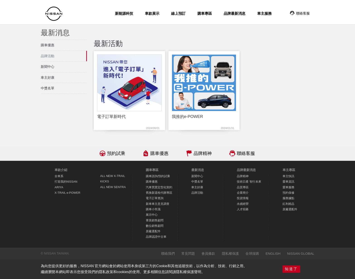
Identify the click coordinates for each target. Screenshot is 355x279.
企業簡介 (243, 192)
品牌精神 (203, 153)
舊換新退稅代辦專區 (159, 192)
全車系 (59, 176)
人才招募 (243, 209)
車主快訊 (288, 176)
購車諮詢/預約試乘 (158, 176)
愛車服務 (288, 187)
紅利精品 (288, 204)
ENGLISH (273, 253)
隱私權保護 (230, 253)
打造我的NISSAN (66, 181)
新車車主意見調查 (157, 204)
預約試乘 (116, 153)
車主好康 (197, 187)
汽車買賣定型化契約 (159, 187)
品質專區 (243, 187)
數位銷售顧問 (154, 226)
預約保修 (288, 192)
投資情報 (243, 198)
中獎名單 (197, 181)
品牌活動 (197, 192)
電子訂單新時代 (111, 116)
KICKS (104, 181)
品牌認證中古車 (156, 236)
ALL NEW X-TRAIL (112, 176)
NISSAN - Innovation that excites (53, 13)
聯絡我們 (168, 253)
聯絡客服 (246, 153)
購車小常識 (153, 209)
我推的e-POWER (187, 116)
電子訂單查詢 (154, 198)
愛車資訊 (288, 181)
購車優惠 (159, 153)
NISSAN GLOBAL (300, 253)
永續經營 (243, 204)
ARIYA (59, 187)
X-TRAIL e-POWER (67, 192)
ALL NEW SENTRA (113, 187)
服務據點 (288, 198)
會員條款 (208, 253)
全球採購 (252, 253)
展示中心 (152, 214)
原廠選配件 (153, 231)
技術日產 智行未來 (249, 181)
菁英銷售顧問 (154, 220)
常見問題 (188, 253)
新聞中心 (197, 176)
